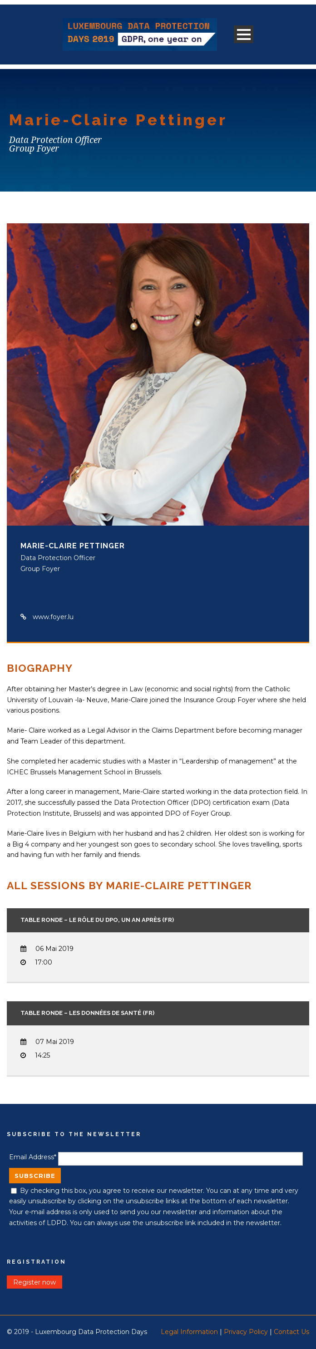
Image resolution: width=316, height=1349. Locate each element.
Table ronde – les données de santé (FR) (87, 1012)
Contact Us (291, 1332)
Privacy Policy (246, 1332)
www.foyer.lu (53, 617)
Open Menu (243, 34)
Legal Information (189, 1332)
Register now (34, 1282)
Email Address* (32, 1157)
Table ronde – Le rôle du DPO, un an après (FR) (97, 919)
